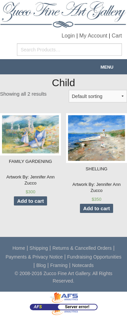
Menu (107, 67)
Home (19, 248)
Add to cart (30, 201)
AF (38, 307)
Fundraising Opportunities (94, 257)
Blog (41, 265)
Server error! (77, 307)
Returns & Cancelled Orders (82, 248)
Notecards (83, 265)
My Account (93, 36)
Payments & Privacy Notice (34, 257)
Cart (117, 36)
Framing (58, 265)
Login (68, 36)
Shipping (38, 248)
